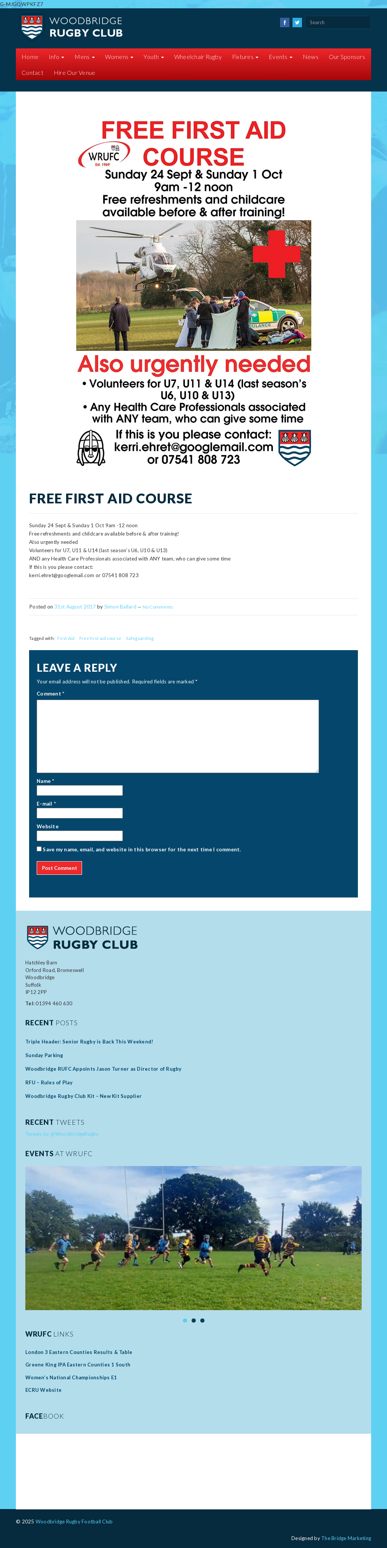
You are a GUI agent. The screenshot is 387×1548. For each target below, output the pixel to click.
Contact (32, 72)
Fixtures (245, 56)
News (311, 56)
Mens (84, 56)
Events (281, 56)
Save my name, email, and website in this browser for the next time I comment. (142, 849)
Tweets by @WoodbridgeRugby (62, 1134)
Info (56, 56)
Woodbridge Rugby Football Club (74, 1521)
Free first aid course (100, 638)
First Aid (65, 638)
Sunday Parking (45, 1055)
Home (30, 56)
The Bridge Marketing (346, 1538)
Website (48, 826)
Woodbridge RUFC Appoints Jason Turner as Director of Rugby (103, 1069)
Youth (154, 56)
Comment (50, 694)
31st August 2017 (75, 607)
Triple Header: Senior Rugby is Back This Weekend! (89, 1042)
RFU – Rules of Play (49, 1082)
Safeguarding (139, 638)
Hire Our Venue (75, 72)
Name (44, 781)
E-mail (45, 804)
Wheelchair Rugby (198, 56)
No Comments (157, 607)
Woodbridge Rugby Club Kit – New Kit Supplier (83, 1096)
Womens (119, 56)
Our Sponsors (347, 56)
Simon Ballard (120, 607)
